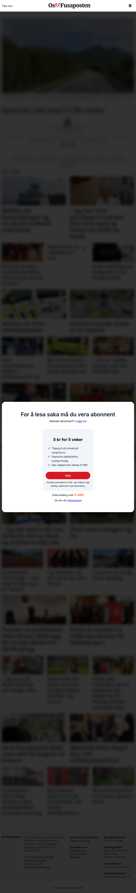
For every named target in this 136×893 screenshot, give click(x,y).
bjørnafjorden (68, 164)
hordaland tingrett (74, 159)
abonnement (74, 500)
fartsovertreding (46, 159)
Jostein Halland (80, 840)
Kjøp (68, 475)
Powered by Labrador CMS (68, 888)
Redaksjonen (78, 850)
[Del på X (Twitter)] (67, 145)
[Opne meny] (130, 5)
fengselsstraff (21, 159)
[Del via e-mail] (73, 145)
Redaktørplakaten (35, 860)
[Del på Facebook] (62, 145)
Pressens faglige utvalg (39, 857)
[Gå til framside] (69, 5)
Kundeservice (78, 853)
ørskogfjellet (101, 159)
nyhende (119, 159)
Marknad (75, 857)
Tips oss (7, 6)
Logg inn (68, 421)
